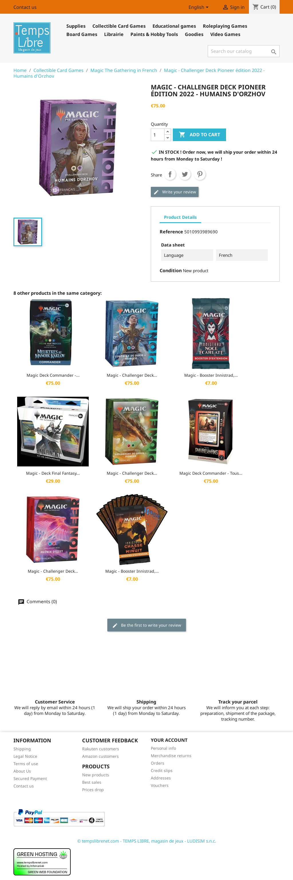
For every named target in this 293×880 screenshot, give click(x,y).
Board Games (81, 34)
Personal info (163, 748)
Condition (171, 270)
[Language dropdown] (200, 7)
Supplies (76, 26)
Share (170, 174)
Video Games (225, 34)
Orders (157, 763)
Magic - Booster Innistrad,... (211, 375)
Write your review (174, 192)
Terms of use (25, 763)
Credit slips (162, 770)
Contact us (25, 7)
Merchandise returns (171, 755)
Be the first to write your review (146, 625)
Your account (169, 740)
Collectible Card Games (119, 26)
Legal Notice (25, 756)
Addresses (161, 778)
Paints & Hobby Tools (154, 34)
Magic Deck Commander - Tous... (210, 473)
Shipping (22, 748)
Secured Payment (30, 778)
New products (95, 774)
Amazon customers (100, 756)
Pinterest (199, 174)
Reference (171, 231)
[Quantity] (158, 135)
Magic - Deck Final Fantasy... (53, 473)
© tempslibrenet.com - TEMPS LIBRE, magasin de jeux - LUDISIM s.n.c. (146, 841)
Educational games (174, 26)
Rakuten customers (100, 748)
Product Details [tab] (180, 217)
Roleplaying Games (225, 26)
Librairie (114, 34)
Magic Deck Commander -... (53, 375)
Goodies (194, 34)
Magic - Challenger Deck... (132, 375)
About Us (22, 771)
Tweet (185, 174)
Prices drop (93, 789)
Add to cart (199, 135)
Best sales (91, 782)
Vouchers (160, 785)
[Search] (244, 51)
